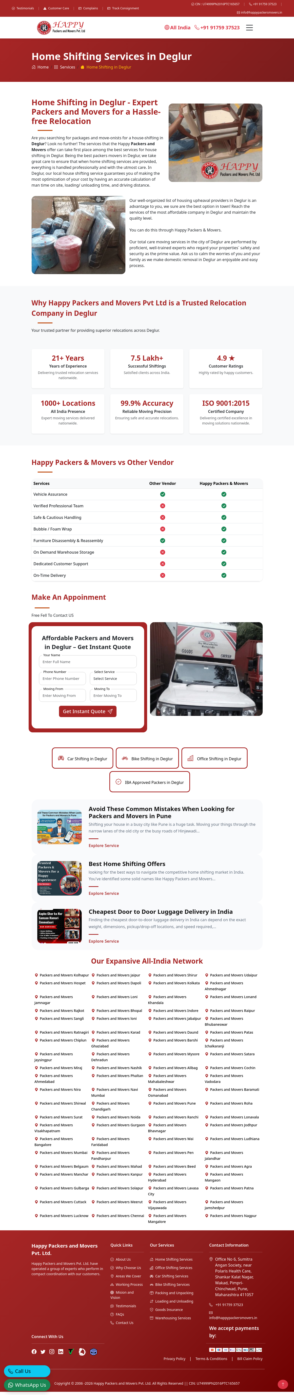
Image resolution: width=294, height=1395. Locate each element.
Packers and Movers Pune (172, 1106)
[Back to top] (283, 1384)
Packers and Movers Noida (115, 1120)
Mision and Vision (122, 1298)
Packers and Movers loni (114, 1021)
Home (40, 67)
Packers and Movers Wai (171, 1142)
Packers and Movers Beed (172, 1169)
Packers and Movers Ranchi (173, 1120)
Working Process (126, 1287)
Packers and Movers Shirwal (60, 1106)
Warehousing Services (170, 1321)
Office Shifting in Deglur (214, 758)
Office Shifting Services (171, 1271)
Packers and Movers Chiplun (61, 1043)
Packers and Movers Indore (173, 1013)
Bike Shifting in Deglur (147, 758)
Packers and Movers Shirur (172, 978)
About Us (120, 1262)
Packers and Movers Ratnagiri (62, 1035)
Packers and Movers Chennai (117, 1219)
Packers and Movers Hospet (60, 986)
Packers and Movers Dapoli (116, 986)
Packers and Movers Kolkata (174, 986)
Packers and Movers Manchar (62, 1177)
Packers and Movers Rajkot (59, 1013)
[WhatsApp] (27, 1382)
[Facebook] (34, 1355)
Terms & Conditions (211, 1362)
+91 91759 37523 (262, 4)
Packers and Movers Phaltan (117, 1079)
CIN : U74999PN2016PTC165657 (215, 4)
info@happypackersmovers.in (259, 12)
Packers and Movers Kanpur (117, 1177)
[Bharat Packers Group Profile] (82, 1355)
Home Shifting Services (171, 1262)
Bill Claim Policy (249, 1362)
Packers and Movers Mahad (116, 1169)
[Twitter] (42, 1355)
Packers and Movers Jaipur (115, 978)
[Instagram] (51, 1355)
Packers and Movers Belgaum (62, 1169)
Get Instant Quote (88, 711)
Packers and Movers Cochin (230, 1071)
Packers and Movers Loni (114, 1000)
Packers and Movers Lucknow (62, 1219)
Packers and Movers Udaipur (231, 978)
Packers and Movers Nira (58, 1092)
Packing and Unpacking (171, 1296)
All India (177, 27)
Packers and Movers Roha (229, 1106)
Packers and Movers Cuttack (60, 1205)
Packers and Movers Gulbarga (62, 1191)
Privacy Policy (174, 1362)
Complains (88, 8)
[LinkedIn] (60, 1355)
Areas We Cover (125, 1279)
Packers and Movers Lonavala (232, 1120)
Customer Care (56, 8)
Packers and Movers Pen (171, 1155)
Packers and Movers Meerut (117, 1205)
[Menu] (249, 27)
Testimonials (23, 8)
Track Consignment (123, 8)
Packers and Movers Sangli (59, 1021)
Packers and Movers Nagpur (231, 1219)
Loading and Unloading (171, 1304)
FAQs (117, 1317)
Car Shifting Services (169, 1279)
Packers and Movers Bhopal (116, 1013)
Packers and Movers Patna (229, 1191)
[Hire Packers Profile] (93, 1355)
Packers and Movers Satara (230, 1057)
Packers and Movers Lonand (231, 1000)
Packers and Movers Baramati (232, 1092)
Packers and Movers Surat (59, 1120)
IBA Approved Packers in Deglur (150, 782)
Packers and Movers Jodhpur (231, 1128)
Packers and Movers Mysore (174, 1057)
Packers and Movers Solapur (117, 1191)
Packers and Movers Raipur (230, 1013)
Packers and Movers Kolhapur (62, 978)
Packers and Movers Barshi (173, 1043)
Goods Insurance (166, 1312)
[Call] (27, 1368)
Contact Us (121, 1326)
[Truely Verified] (71, 1355)
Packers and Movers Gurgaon (118, 1128)
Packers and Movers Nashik (116, 1071)
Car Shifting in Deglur (82, 758)
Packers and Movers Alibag (173, 1071)
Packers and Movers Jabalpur (174, 1021)
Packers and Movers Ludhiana (232, 1142)
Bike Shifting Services (170, 1287)
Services (64, 67)
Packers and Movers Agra (228, 1169)
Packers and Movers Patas (229, 1035)
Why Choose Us (125, 1271)
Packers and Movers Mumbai (61, 1155)
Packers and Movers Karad (115, 1035)
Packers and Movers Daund (173, 1035)
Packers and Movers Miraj (58, 1071)
